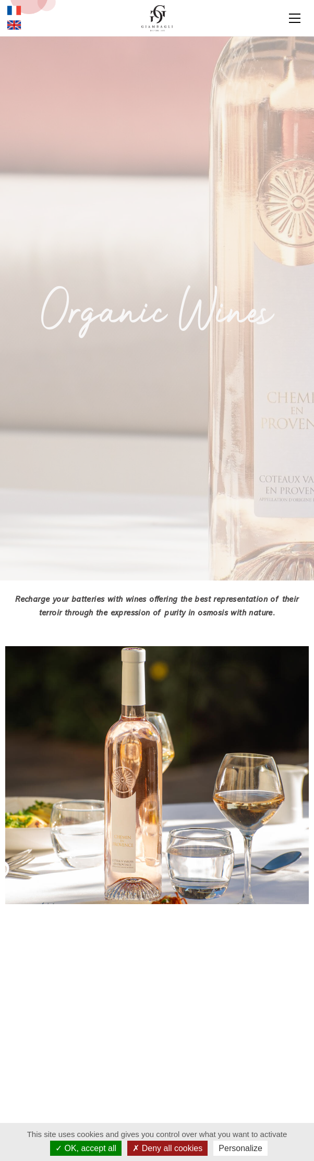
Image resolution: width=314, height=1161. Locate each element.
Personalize (240, 1148)
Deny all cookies (167, 1148)
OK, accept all (85, 1148)
